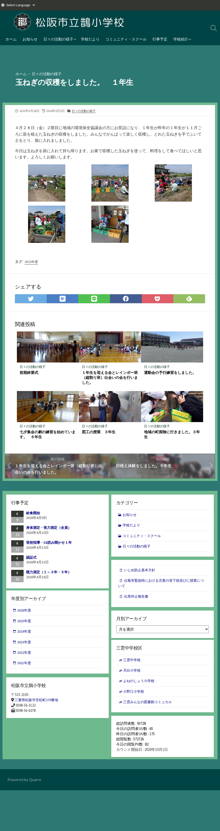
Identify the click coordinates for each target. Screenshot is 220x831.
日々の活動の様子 (58, 39)
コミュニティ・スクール (126, 39)
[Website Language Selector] (20, 5)
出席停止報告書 (137, 598)
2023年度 (31, 261)
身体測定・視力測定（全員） (48, 528)
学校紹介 (180, 39)
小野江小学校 (134, 694)
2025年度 (24, 622)
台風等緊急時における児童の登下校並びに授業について (162, 585)
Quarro (35, 784)
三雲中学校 (132, 662)
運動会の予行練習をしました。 (170, 373)
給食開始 (33, 513)
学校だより (90, 39)
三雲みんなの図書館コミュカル (149, 705)
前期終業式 (29, 373)
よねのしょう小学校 (140, 683)
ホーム (11, 39)
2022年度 (24, 655)
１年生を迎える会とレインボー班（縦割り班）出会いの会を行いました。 (110, 378)
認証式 (31, 558)
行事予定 (159, 39)
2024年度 (24, 633)
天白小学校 (132, 673)
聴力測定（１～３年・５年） (48, 573)
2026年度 (24, 612)
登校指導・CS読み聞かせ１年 (49, 543)
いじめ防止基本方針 (140, 571)
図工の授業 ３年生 (98, 432)
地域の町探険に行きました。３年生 (172, 435)
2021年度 (24, 666)
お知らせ (30, 39)
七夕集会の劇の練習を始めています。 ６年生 (48, 435)
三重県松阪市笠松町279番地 (38, 701)
